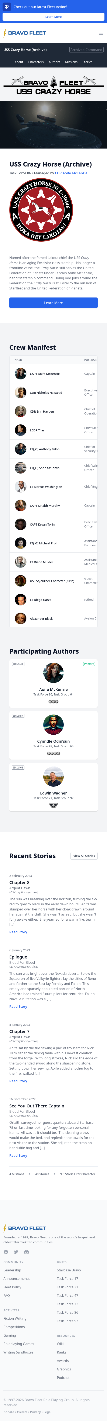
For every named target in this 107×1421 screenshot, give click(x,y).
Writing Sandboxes (18, 1352)
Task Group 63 (63, 746)
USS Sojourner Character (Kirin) (52, 581)
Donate (8, 1412)
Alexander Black (41, 619)
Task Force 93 (67, 1321)
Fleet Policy (12, 1287)
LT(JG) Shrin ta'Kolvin (44, 468)
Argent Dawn (19, 888)
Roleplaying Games (18, 1343)
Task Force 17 (67, 1278)
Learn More (53, 17)
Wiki (60, 1343)
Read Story (18, 932)
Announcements (16, 1278)
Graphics (64, 1369)
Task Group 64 (63, 694)
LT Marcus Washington (46, 487)
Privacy (35, 1412)
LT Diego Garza (40, 600)
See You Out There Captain (36, 1106)
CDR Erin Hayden (42, 411)
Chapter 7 (19, 1031)
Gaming (9, 1335)
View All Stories (84, 856)
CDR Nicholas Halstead (46, 393)
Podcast (63, 1377)
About (19, 62)
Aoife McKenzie (53, 689)
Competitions (14, 1327)
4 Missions (16, 1174)
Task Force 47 (43, 746)
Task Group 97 (63, 798)
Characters (36, 62)
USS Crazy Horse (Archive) (25, 49)
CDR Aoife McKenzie (71, 173)
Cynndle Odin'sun (53, 741)
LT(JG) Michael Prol (43, 543)
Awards (63, 1360)
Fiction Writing (15, 1318)
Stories (87, 62)
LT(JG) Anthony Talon (44, 449)
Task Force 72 (67, 1304)
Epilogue (18, 957)
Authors (54, 62)
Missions (71, 62)
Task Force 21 (43, 798)
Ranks (61, 1352)
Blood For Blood (22, 962)
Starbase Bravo (69, 1270)
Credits (22, 1412)
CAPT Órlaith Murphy (45, 506)
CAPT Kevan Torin (42, 524)
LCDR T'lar (37, 430)
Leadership (12, 1270)
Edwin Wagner (53, 793)
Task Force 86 (43, 694)
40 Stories (42, 1174)
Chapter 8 (19, 882)
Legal (48, 1412)
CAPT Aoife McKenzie (45, 374)
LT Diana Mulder (41, 562)
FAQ (6, 1295)
